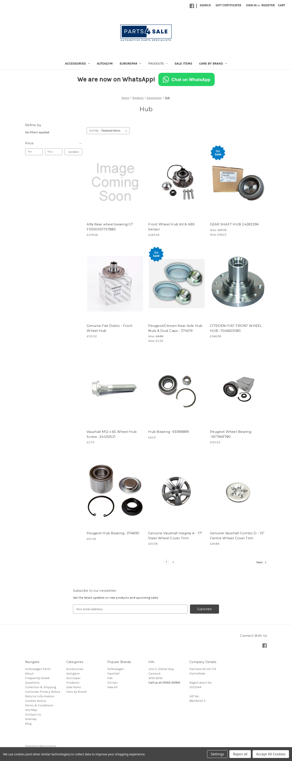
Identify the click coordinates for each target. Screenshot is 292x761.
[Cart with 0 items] (281, 5)
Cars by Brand (213, 63)
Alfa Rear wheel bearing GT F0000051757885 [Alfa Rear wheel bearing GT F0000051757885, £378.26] (110, 226)
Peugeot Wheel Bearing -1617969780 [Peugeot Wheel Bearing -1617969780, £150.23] (230, 434)
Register (268, 5)
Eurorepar (130, 63)
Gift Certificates (228, 5)
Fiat (110, 678)
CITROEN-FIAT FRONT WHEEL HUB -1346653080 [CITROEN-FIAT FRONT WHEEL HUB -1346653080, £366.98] (236, 328)
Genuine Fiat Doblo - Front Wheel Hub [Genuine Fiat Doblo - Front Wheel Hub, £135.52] (109, 328)
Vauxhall (113, 673)
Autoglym (105, 63)
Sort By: (94, 130)
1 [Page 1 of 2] (166, 562)
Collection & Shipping (40, 687)
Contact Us (33, 714)
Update (73, 151)
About (29, 673)
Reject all (240, 754)
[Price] (53, 143)
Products (158, 63)
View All (112, 687)
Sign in (251, 5)
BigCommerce (47, 746)
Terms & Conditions (39, 705)
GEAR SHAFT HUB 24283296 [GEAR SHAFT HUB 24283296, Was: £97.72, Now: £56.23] (234, 224)
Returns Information (39, 696)
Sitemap (31, 719)
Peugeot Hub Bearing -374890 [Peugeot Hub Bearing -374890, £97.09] (113, 533)
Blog (28, 723)
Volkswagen (115, 669)
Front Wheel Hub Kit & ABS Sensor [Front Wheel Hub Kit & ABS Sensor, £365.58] (171, 226)
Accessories (77, 63)
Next (261, 562)
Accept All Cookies (271, 754)
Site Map (31, 710)
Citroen (112, 682)
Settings (217, 754)
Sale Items (183, 63)
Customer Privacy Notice (42, 692)
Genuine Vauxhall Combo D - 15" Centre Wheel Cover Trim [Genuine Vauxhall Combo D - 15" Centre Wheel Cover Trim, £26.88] (237, 535)
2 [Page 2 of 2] (173, 562)
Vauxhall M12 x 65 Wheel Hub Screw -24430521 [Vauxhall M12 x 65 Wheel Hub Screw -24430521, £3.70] (112, 434)
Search (205, 5)
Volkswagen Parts (38, 669)
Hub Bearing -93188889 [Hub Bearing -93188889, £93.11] (168, 432)
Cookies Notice (35, 701)
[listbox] (115, 130)
